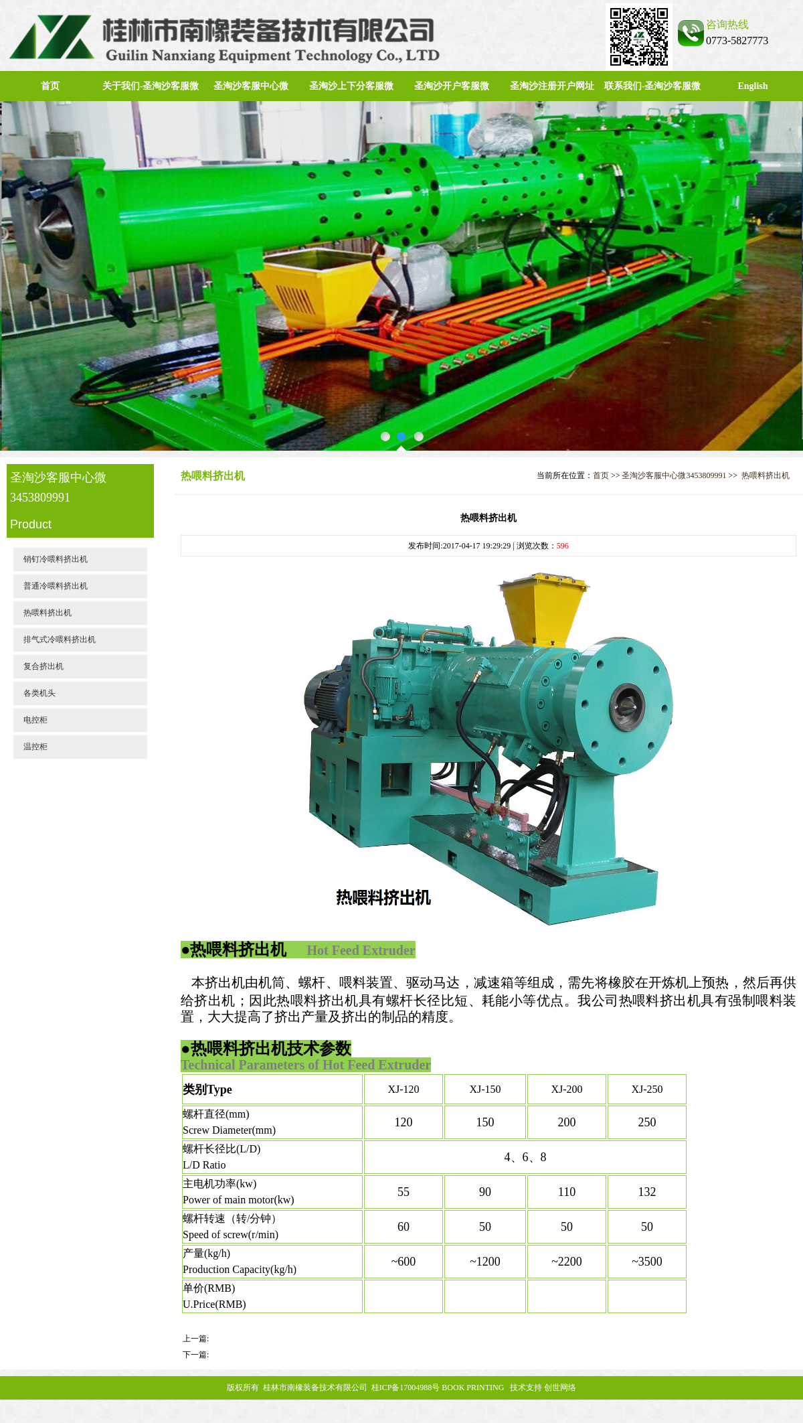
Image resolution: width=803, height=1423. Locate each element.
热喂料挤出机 (47, 612)
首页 (50, 86)
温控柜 (35, 746)
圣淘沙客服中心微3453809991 (674, 475)
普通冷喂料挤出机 (55, 586)
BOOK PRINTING (473, 1387)
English (752, 86)
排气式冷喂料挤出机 (59, 639)
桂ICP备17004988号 (405, 1387)
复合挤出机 (43, 666)
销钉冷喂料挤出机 (55, 559)
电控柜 (35, 720)
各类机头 (39, 693)
